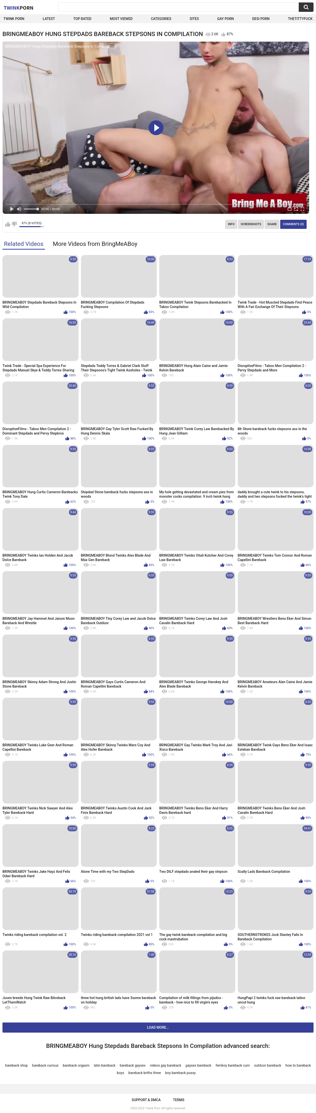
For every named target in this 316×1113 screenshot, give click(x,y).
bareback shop (16, 1065)
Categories (161, 19)
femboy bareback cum (233, 1065)
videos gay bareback (165, 1065)
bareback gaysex (132, 1065)
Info (231, 224)
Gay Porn (225, 19)
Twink (18, 7)
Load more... (158, 1027)
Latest (49, 19)
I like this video (7, 224)
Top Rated (82, 19)
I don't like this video (14, 224)
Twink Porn (13, 19)
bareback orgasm (76, 1065)
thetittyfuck (300, 19)
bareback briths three (144, 1073)
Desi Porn (261, 19)
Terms (178, 1100)
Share (272, 224)
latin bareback (105, 1065)
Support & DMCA (146, 1100)
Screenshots (251, 224)
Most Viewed (121, 19)
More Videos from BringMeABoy (95, 243)
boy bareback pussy (180, 1073)
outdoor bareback (267, 1065)
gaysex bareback (198, 1065)
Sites (194, 19)
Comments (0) (293, 224)
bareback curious (45, 1065)
